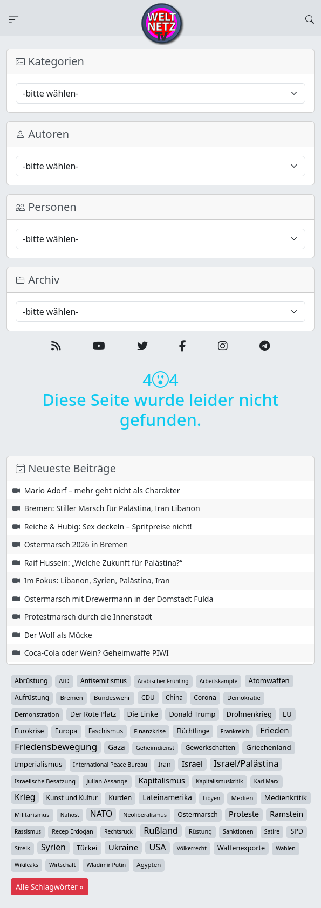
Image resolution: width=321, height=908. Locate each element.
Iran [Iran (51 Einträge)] (164, 764)
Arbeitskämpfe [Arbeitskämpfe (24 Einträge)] (219, 681)
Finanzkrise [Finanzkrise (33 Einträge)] (150, 731)
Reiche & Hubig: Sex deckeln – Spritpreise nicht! (108, 526)
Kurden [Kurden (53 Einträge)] (120, 797)
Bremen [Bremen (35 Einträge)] (71, 697)
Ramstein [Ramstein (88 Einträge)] (286, 814)
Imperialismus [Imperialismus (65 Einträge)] (38, 764)
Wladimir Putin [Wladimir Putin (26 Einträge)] (106, 865)
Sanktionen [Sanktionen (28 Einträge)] (238, 831)
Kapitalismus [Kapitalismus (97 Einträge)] (162, 780)
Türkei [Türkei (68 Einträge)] (87, 847)
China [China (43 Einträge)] (174, 697)
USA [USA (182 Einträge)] (157, 847)
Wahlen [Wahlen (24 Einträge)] (285, 848)
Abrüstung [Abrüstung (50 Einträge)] (31, 680)
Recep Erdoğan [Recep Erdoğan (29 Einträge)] (72, 831)
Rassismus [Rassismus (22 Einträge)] (28, 831)
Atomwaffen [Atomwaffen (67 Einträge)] (269, 680)
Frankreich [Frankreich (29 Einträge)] (235, 731)
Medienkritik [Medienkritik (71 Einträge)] (285, 797)
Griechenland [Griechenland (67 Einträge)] (268, 747)
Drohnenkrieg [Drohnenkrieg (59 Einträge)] (249, 714)
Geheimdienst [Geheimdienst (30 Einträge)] (155, 748)
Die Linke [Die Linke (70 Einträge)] (143, 714)
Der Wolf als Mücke (58, 635)
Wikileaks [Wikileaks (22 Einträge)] (26, 865)
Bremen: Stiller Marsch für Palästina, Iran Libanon (112, 508)
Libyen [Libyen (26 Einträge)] (211, 798)
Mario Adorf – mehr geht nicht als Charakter (102, 490)
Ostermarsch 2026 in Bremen (76, 544)
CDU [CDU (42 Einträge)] (148, 697)
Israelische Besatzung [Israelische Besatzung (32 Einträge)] (45, 781)
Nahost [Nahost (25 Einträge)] (69, 814)
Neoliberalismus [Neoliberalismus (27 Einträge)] (145, 814)
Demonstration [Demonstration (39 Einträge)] (37, 714)
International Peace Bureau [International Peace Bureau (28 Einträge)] (110, 764)
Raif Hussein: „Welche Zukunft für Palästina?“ (103, 563)
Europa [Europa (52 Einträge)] (66, 730)
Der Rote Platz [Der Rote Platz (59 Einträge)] (93, 714)
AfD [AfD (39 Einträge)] (64, 681)
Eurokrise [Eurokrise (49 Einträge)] (29, 730)
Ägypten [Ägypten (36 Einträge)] (148, 865)
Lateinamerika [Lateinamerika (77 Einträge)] (167, 797)
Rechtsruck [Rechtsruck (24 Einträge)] (118, 831)
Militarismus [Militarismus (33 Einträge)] (32, 814)
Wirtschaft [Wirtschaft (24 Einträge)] (62, 865)
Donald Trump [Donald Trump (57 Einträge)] (192, 714)
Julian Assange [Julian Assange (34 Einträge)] (106, 781)
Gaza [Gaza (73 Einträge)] (116, 747)
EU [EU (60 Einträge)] (287, 714)
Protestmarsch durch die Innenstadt (88, 616)
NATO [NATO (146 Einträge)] (101, 814)
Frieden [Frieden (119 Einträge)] (274, 730)
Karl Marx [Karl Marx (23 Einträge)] (266, 781)
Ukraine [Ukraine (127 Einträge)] (123, 847)
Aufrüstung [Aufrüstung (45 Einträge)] (32, 697)
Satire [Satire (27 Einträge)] (272, 831)
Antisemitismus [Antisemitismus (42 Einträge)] (103, 680)
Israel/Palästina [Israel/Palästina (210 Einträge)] (246, 763)
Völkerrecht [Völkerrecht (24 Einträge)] (192, 848)
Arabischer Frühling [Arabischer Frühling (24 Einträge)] (163, 681)
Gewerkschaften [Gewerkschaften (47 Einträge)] (210, 747)
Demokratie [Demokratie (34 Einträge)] (244, 697)
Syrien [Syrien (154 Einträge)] (53, 847)
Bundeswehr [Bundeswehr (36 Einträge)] (112, 697)
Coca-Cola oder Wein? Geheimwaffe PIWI (96, 653)
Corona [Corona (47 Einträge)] (205, 697)
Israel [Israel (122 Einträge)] (192, 763)
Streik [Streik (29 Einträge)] (22, 848)
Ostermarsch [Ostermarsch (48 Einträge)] (197, 814)
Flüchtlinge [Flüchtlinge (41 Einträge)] (192, 730)
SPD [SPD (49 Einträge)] (296, 831)
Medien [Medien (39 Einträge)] (242, 798)
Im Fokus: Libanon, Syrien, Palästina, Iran (97, 580)
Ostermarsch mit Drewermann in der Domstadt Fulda (119, 599)
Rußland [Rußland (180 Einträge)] (161, 830)
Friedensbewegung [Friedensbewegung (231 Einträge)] (56, 747)
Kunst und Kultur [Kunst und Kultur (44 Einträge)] (72, 797)
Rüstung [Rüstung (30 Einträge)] (200, 831)
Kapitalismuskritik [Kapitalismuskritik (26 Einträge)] (219, 781)
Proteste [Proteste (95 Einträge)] (244, 814)
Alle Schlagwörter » (50, 887)
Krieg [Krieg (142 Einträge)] (25, 797)
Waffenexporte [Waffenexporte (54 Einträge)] (241, 847)
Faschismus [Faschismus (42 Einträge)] (105, 730)
